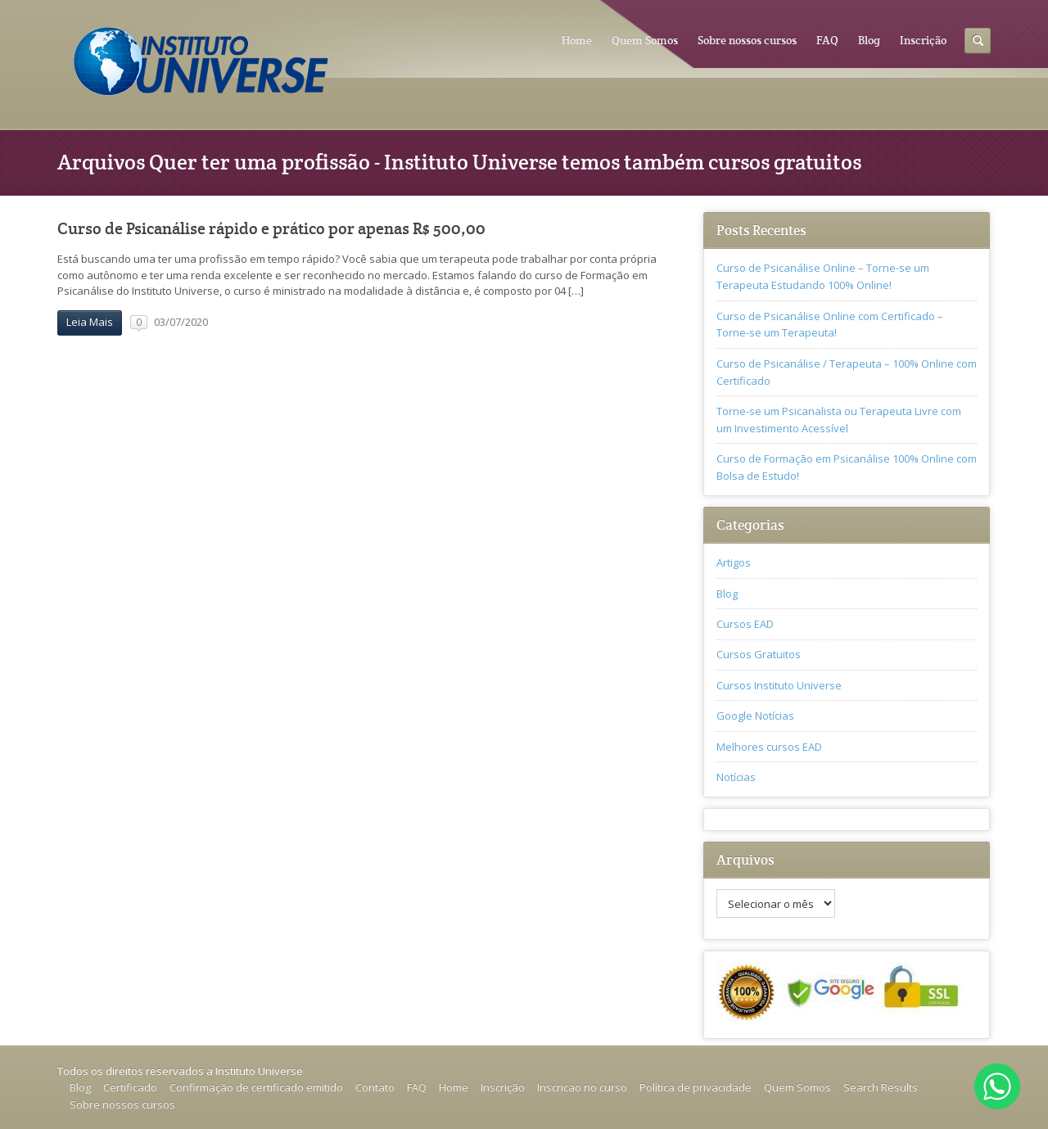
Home (577, 40)
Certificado (130, 1087)
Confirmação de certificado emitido (256, 1087)
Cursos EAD (745, 623)
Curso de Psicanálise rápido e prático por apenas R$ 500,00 (271, 229)
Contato (375, 1087)
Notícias (736, 777)
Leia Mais (89, 321)
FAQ (827, 40)
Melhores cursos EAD (769, 746)
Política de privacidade (695, 1087)
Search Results (880, 1087)
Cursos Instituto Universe (779, 685)
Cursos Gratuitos (758, 654)
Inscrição (923, 40)
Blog (869, 40)
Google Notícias (755, 715)
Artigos (733, 562)
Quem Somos (645, 40)
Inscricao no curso (582, 1087)
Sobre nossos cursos (747, 40)
